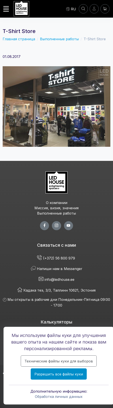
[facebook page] (44, 225)
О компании (56, 202)
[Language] (71, 9)
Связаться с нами (56, 245)
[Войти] (94, 8)
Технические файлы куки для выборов (58, 361)
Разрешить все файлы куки (58, 374)
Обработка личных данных (59, 396)
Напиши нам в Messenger (56, 268)
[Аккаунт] (83, 8)
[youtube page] (68, 225)
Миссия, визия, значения (56, 208)
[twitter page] (56, 225)
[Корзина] (104, 8)
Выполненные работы (59, 39)
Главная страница (19, 39)
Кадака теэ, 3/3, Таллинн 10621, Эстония (56, 290)
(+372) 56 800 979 (56, 258)
